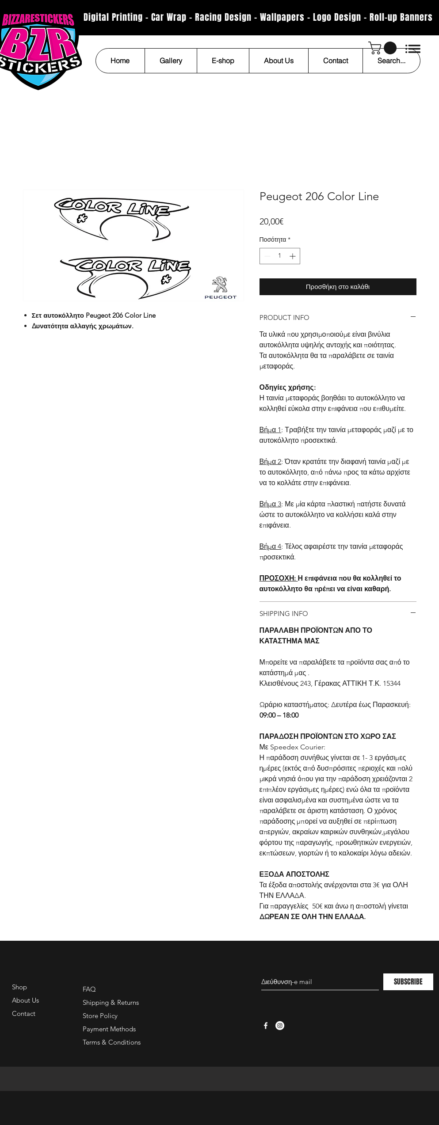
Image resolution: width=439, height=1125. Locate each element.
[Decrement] (266, 256)
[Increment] (293, 256)
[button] (384, 48)
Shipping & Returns (111, 1002)
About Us (25, 1000)
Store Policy (100, 1015)
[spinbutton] (280, 256)
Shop (19, 987)
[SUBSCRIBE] (408, 981)
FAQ (89, 989)
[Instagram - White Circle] (279, 1025)
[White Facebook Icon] (265, 1025)
